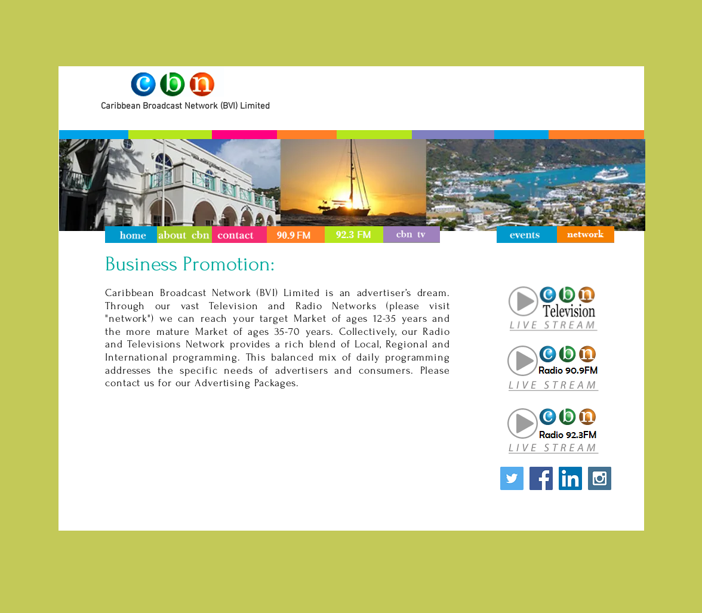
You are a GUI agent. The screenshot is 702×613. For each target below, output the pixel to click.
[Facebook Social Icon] (541, 478)
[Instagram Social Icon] (599, 478)
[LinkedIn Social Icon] (570, 478)
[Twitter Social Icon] (512, 478)
